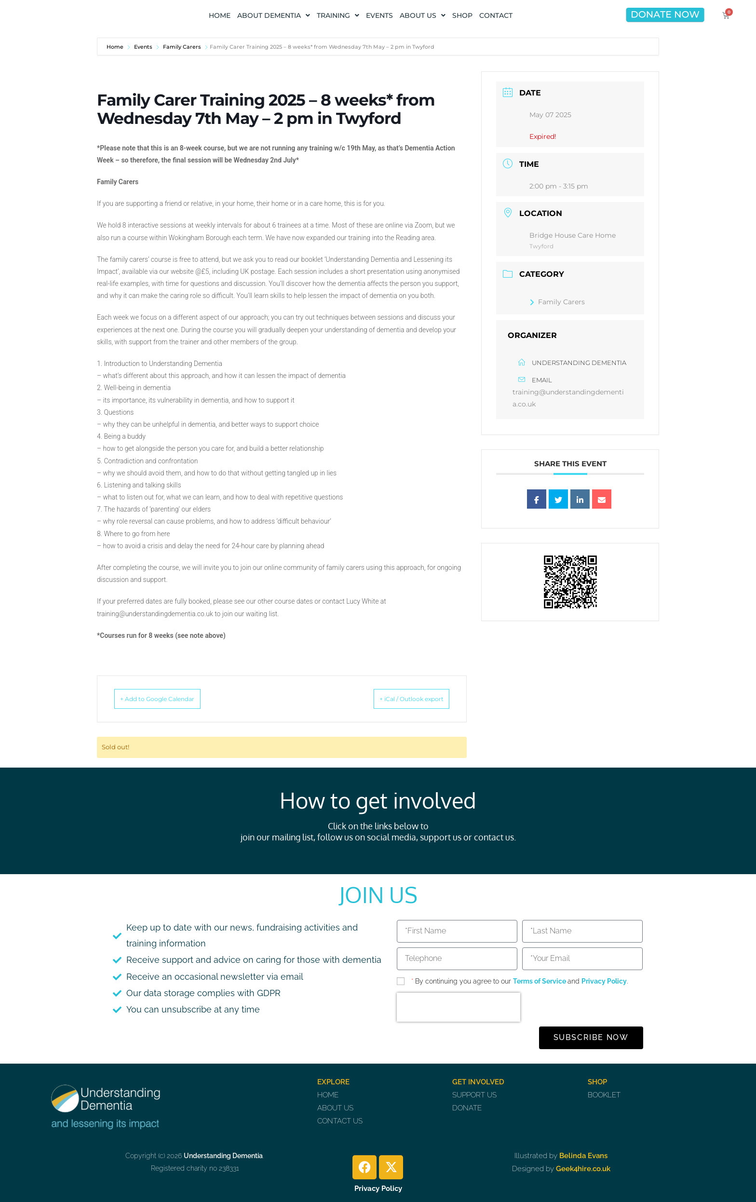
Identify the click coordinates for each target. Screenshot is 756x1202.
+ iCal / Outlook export (398, 698)
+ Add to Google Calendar (171, 698)
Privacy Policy (604, 981)
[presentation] (458, 1007)
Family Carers (182, 46)
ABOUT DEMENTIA (273, 15)
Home (116, 46)
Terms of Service (540, 981)
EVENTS (379, 15)
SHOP (462, 15)
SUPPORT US (474, 1095)
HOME (219, 15)
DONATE (467, 1108)
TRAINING (338, 15)
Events (143, 46)
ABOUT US (423, 15)
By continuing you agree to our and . (519, 981)
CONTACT (496, 15)
